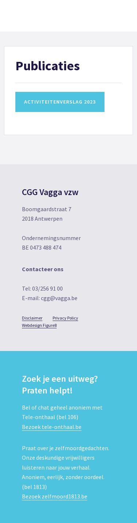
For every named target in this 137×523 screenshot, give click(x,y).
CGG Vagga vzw (40, 16)
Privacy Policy (65, 318)
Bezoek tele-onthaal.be (51, 426)
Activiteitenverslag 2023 (60, 101)
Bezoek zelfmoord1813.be (54, 496)
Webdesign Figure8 (39, 325)
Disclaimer (32, 318)
